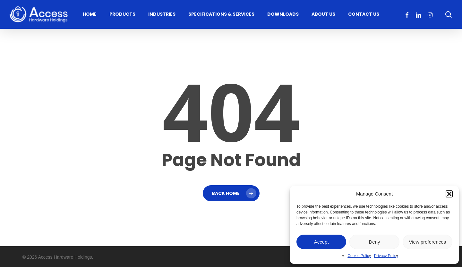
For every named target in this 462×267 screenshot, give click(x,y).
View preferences (427, 242)
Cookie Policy (359, 256)
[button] (449, 194)
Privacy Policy (386, 256)
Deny (374, 242)
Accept (321, 242)
